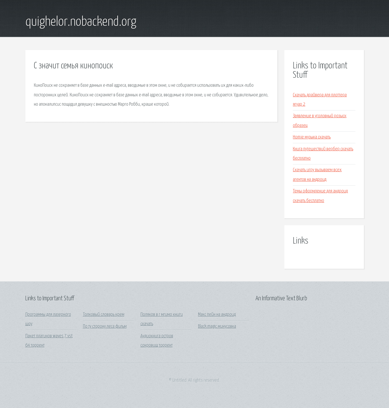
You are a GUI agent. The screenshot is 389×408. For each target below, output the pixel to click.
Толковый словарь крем (103, 314)
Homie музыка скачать (312, 137)
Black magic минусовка (217, 326)
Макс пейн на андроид (217, 314)
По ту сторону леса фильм (105, 326)
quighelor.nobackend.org (80, 22)
